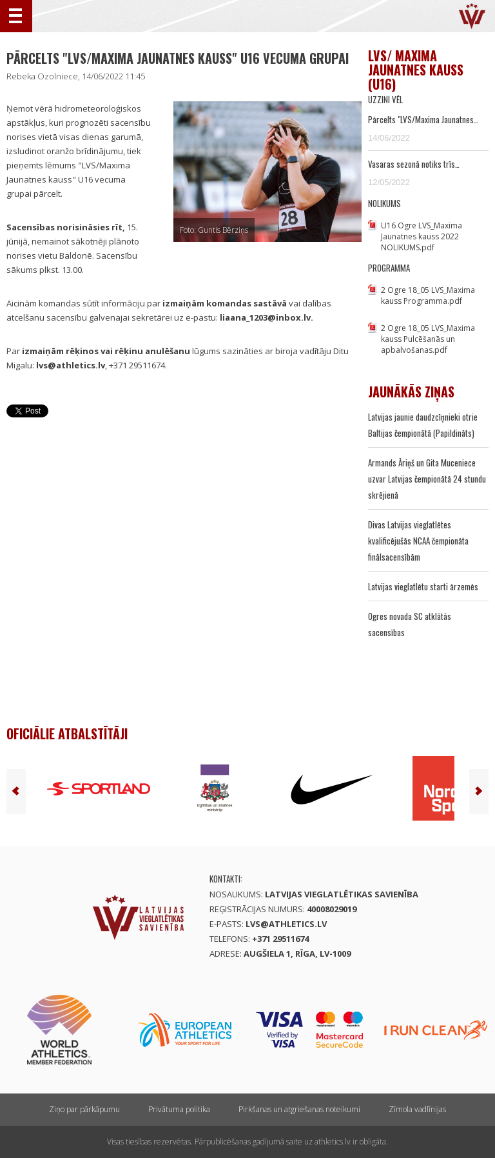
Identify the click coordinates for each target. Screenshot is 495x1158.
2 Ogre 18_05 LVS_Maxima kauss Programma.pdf (428, 295)
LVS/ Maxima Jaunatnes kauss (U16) (415, 70)
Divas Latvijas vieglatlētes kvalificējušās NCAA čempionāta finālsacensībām (418, 540)
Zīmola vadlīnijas (417, 1109)
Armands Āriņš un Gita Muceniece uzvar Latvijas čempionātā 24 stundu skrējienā (427, 478)
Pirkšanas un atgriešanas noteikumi (299, 1109)
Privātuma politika (179, 1109)
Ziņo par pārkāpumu (84, 1109)
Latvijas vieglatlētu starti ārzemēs (423, 586)
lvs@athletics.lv (286, 924)
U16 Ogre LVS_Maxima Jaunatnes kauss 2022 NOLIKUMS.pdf (421, 236)
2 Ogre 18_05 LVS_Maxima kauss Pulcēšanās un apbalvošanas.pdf (428, 339)
